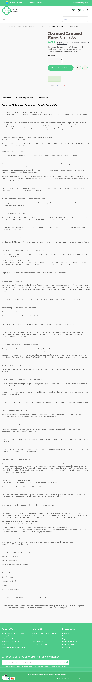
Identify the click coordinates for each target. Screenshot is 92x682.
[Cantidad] (54, 60)
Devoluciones (36, 636)
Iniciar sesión (66, 636)
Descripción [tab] (6, 98)
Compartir (57, 85)
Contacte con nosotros (40, 644)
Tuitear (61, 85)
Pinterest (64, 85)
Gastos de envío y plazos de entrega (44, 633)
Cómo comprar (37, 642)
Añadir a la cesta (59, 68)
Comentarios (43, 98)
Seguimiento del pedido (80, 3)
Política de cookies (68, 644)
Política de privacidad (69, 642)
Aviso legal (66, 647)
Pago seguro (36, 639)
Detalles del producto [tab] (24, 98)
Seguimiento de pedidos (70, 639)
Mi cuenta (65, 633)
